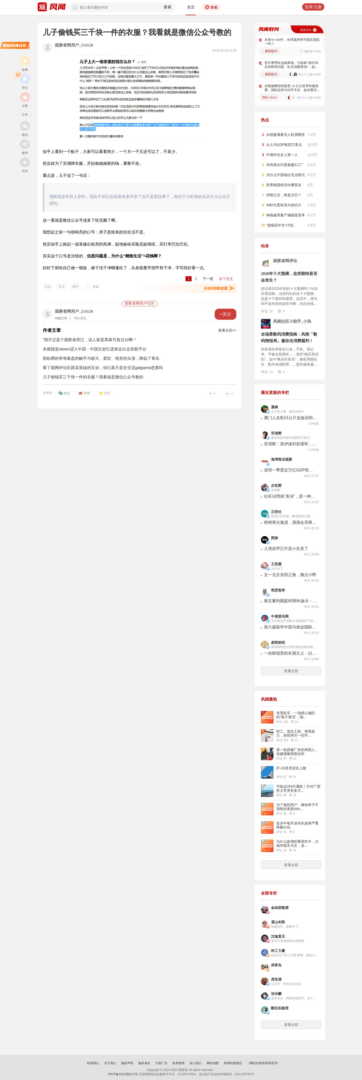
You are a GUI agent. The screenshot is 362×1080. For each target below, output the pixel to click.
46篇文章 (61, 318)
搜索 (168, 7)
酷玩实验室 (280, 1008)
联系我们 (93, 1063)
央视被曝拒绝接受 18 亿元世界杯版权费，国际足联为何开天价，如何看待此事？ (292, 88)
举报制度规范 (233, 1063)
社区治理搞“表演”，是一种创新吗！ (290, 496)
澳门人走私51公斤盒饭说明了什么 (290, 418)
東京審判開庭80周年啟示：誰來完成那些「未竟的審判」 (290, 601)
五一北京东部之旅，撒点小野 (290, 575)
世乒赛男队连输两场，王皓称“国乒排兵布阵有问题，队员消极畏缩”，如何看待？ (291, 65)
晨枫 (274, 407)
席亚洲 (276, 979)
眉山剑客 (278, 922)
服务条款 (144, 1063)
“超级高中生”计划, (280, 225)
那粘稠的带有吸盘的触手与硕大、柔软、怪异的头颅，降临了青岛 (101, 358)
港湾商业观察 (281, 459)
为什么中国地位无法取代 (285, 175)
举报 (96, 287)
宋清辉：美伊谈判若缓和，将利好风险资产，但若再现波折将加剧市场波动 (290, 444)
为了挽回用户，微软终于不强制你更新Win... (297, 807)
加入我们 (196, 1063)
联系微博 (178, 1063)
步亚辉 (276, 486)
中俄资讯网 (280, 616)
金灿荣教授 (280, 908)
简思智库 (278, 590)
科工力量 (278, 951)
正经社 (276, 512)
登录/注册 (313, 7)
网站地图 (213, 1063)
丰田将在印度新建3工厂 (284, 165)
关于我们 (110, 1063)
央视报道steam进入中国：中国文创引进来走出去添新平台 (94, 349)
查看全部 (291, 671)
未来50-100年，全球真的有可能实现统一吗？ (292, 42)
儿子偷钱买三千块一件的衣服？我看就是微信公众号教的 (93, 377)
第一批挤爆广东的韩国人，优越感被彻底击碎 (297, 752)
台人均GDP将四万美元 (284, 145)
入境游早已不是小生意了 (286, 548)
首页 (191, 7)
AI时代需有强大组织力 (283, 205)
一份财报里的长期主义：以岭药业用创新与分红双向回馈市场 (290, 653)
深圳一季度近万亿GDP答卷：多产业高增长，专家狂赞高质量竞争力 (290, 470)
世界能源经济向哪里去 (283, 185)
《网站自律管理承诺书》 (263, 1063)
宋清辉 (276, 433)
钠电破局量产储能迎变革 (285, 215)
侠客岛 (276, 965)
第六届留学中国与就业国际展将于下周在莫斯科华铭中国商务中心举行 (290, 627)
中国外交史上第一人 (282, 155)
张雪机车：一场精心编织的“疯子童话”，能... (295, 715)
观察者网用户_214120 (74, 45)
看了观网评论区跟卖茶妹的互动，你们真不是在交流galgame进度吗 (103, 368)
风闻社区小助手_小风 (292, 321)
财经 (75, 286)
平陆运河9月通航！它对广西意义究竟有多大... (298, 788)
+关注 (225, 314)
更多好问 (305, 29)
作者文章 (52, 330)
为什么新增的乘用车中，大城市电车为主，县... (297, 843)
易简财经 (278, 643)
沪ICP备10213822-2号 (123, 1074)
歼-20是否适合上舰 (291, 768)
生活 (62, 286)
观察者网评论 (285, 261)
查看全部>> (227, 330)
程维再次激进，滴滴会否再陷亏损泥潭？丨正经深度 (290, 522)
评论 (267, 311)
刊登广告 (161, 1063)
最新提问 (271, 51)
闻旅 (274, 538)
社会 (48, 286)
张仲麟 (276, 994)
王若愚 (276, 564)
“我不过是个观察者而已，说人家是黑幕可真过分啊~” (89, 340)
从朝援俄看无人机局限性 (285, 135)
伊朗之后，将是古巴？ (283, 195)
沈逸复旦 (278, 936)
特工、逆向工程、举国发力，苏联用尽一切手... (295, 733)
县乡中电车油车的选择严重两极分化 (297, 825)
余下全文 (226, 279)
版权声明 (127, 1063)
